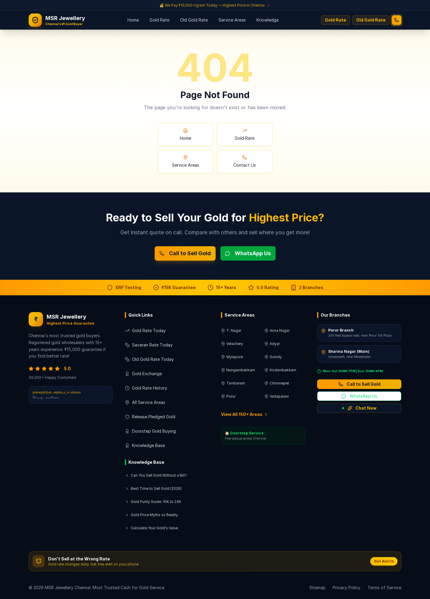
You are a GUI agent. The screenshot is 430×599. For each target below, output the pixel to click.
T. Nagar (231, 330)
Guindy (273, 357)
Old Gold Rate (194, 19)
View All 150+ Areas (244, 414)
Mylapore (232, 357)
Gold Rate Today (145, 330)
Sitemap (317, 587)
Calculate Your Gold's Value (151, 528)
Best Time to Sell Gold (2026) (153, 488)
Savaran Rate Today (149, 344)
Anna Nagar (277, 330)
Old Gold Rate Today (149, 359)
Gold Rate (159, 19)
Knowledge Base (145, 445)
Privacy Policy (346, 587)
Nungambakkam (238, 370)
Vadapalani (276, 396)
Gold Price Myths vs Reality (151, 515)
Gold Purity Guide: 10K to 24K (153, 501)
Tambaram (233, 383)
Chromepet (276, 383)
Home (133, 19)
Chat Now (359, 408)
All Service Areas (145, 402)
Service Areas (232, 19)
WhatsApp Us (248, 253)
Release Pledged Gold (150, 416)
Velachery (232, 343)
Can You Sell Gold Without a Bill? (156, 475)
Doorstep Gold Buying (150, 431)
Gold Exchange (143, 373)
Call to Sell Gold (185, 253)
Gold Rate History (146, 387)
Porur (228, 396)
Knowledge (268, 19)
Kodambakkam (280, 370)
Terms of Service (384, 587)
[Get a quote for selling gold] (215, 5)
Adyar (272, 343)
